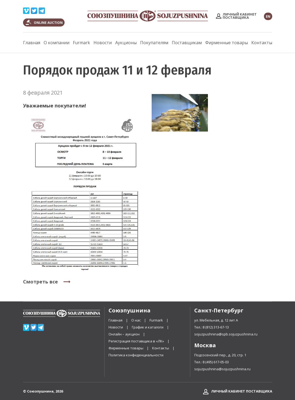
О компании (56, 43)
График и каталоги (147, 327)
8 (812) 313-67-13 (216, 327)
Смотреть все (40, 281)
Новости (103, 43)
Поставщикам (187, 43)
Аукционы (126, 43)
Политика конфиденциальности (136, 355)
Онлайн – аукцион (124, 334)
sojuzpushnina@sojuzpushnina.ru (222, 369)
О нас (136, 320)
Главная (31, 43)
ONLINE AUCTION (48, 22)
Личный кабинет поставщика (241, 391)
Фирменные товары (226, 43)
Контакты (261, 43)
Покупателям (154, 43)
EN (268, 16)
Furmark (81, 43)
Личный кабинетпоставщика (240, 16)
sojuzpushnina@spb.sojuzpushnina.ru (225, 334)
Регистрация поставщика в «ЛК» (137, 341)
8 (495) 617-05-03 (216, 362)
